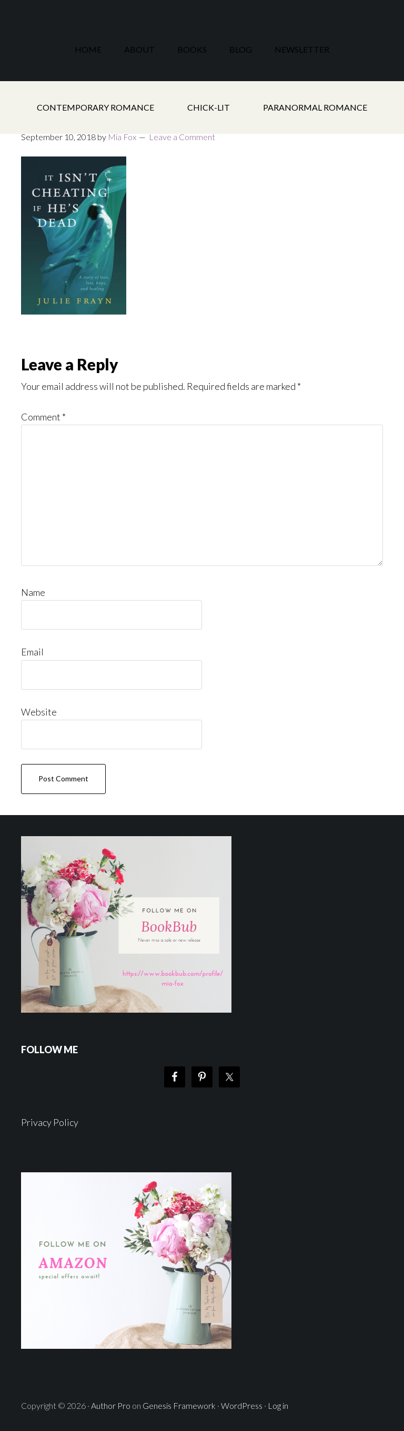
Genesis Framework (179, 1405)
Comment (43, 417)
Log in (278, 1405)
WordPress (241, 1405)
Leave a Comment (182, 137)
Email (32, 652)
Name (33, 592)
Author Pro (110, 1405)
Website (39, 712)
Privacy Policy (49, 1122)
